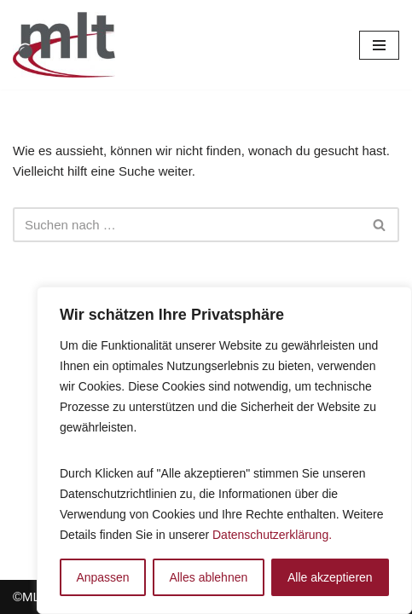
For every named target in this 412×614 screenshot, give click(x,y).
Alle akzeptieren (330, 577)
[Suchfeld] (187, 224)
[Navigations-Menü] (379, 45)
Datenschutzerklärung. (272, 535)
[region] (224, 450)
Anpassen (102, 577)
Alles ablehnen (208, 577)
